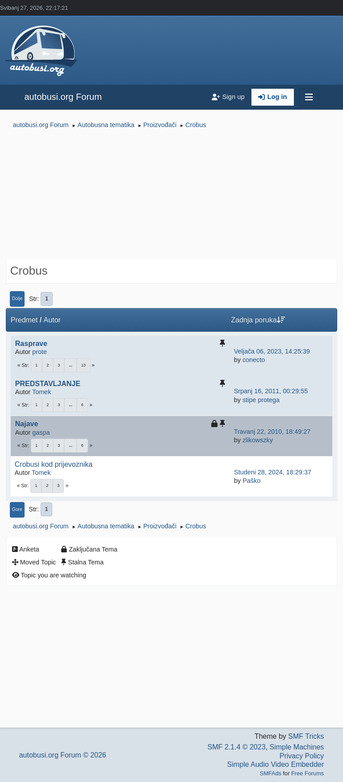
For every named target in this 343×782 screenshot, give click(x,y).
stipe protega (261, 399)
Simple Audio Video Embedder (275, 764)
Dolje (17, 298)
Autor (52, 320)
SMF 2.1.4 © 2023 (236, 747)
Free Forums (307, 773)
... (70, 365)
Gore (17, 509)
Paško (251, 480)
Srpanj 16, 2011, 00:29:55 (271, 391)
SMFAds (270, 773)
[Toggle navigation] (309, 97)
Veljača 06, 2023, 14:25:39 (272, 351)
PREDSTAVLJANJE (47, 383)
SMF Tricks (306, 736)
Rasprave (31, 343)
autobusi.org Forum (62, 97)
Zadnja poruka (257, 320)
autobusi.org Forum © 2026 (62, 755)
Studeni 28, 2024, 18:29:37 (272, 472)
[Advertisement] (171, 195)
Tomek (41, 391)
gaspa (41, 432)
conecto (254, 359)
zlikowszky (258, 440)
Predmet (24, 320)
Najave (26, 424)
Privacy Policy (302, 756)
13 (83, 365)
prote (39, 351)
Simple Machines (296, 747)
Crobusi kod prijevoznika (53, 464)
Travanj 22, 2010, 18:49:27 (272, 431)
